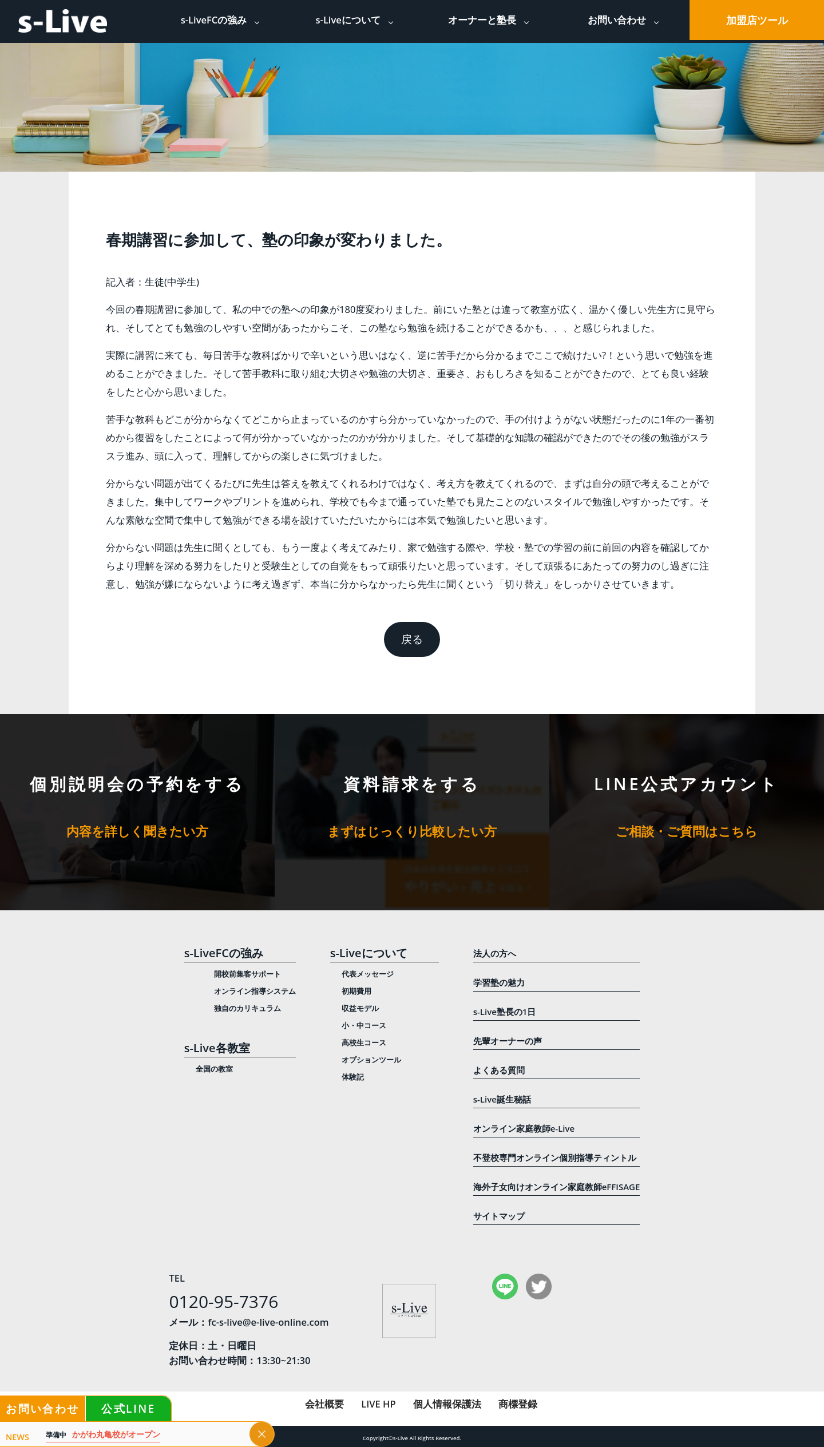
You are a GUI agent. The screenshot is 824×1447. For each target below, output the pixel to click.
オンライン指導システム (255, 991)
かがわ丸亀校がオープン (103, 1435)
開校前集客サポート (247, 974)
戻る (412, 639)
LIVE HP (378, 1403)
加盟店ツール (757, 20)
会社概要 (324, 1403)
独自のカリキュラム (247, 1008)
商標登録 (517, 1403)
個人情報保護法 (447, 1403)
